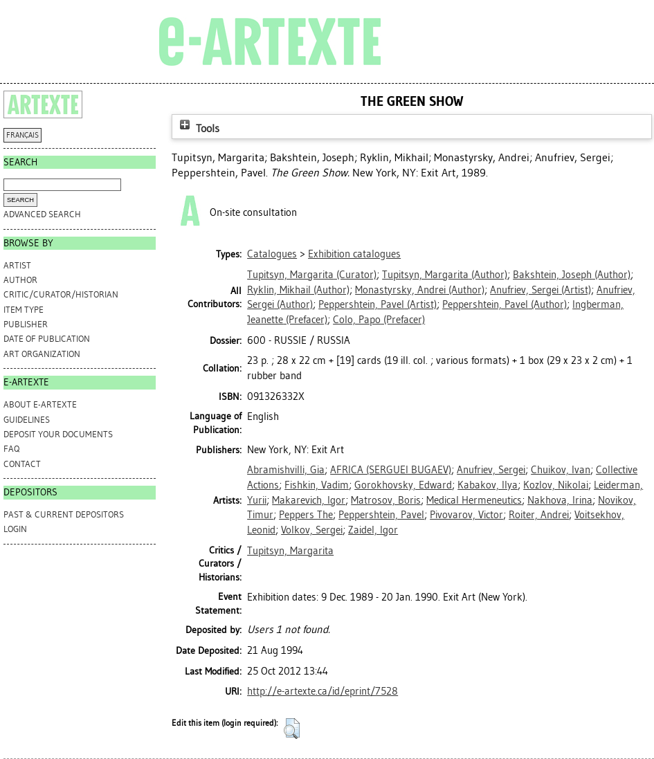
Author (20, 280)
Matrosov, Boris (386, 500)
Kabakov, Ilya (487, 485)
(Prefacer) (379, 319)
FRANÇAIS (22, 135)
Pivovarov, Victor (466, 515)
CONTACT (22, 464)
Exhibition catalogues (354, 254)
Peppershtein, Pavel (381, 515)
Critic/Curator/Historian (60, 294)
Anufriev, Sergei (491, 470)
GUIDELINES (26, 419)
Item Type (23, 309)
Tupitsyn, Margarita (290, 551)
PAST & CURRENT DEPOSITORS (63, 514)
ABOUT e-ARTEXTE (40, 404)
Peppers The (306, 515)
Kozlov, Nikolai (555, 485)
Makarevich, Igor (308, 500)
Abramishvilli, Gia (286, 470)
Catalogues (272, 254)
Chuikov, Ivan (560, 470)
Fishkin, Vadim (316, 485)
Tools (197, 128)
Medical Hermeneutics (474, 500)
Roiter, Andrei (539, 515)
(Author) (444, 274)
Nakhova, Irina (559, 500)
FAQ (11, 448)
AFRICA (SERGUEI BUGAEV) (390, 470)
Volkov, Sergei (312, 530)
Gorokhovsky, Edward (403, 485)
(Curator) (311, 274)
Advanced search (42, 214)
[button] (291, 728)
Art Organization (41, 354)
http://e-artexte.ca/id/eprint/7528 (322, 691)
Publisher (25, 324)
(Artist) (540, 290)
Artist (17, 265)
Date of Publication (46, 338)
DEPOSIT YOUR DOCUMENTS (58, 434)
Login (15, 529)
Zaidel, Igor (373, 530)
